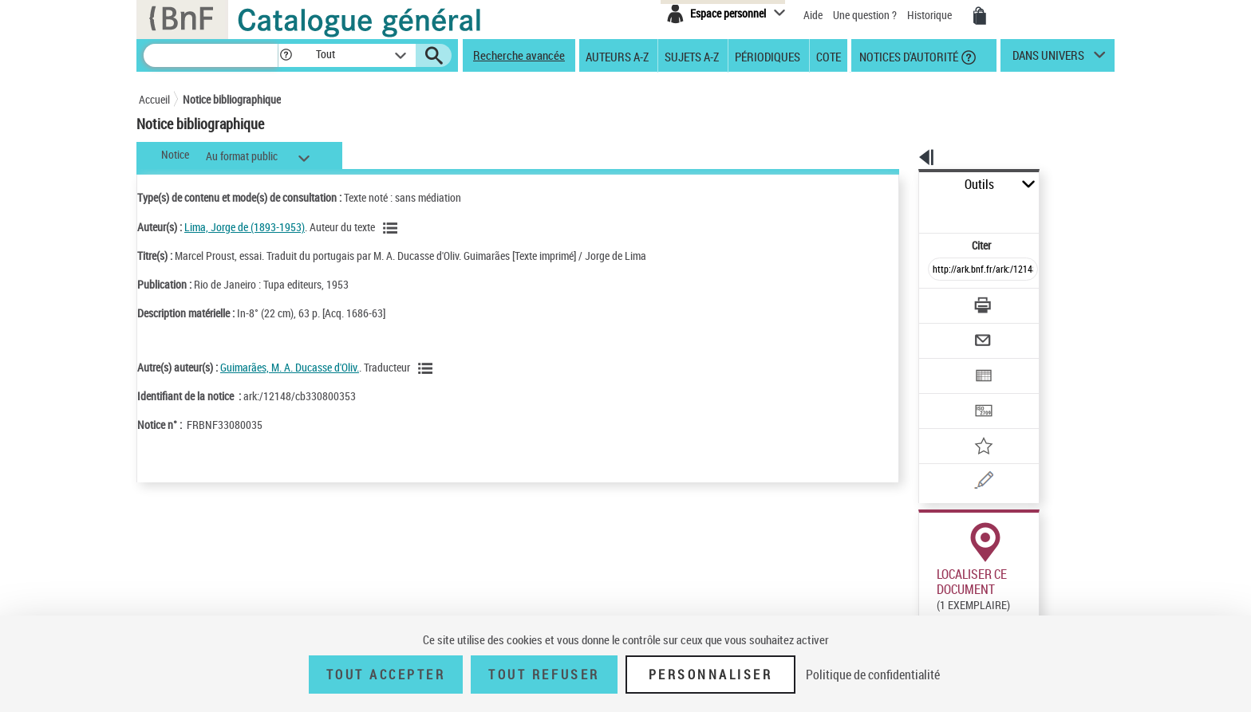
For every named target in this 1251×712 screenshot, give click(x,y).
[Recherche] (211, 55)
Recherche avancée (519, 55)
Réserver (931, 597)
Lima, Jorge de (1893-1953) (244, 226)
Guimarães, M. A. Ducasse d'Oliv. (289, 367)
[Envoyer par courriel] (938, 301)
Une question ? (865, 14)
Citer (913, 210)
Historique (930, 14)
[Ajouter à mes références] (948, 394)
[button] (285, 55)
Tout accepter (386, 674)
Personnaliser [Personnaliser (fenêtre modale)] (711, 674)
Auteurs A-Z (617, 56)
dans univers (1048, 59)
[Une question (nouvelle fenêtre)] (969, 425)
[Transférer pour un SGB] (945, 363)
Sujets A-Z (692, 56)
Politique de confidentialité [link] (873, 674)
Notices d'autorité (907, 56)
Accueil (154, 99)
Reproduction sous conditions (1041, 596)
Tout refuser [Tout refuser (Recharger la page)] (543, 674)
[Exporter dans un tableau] (949, 332)
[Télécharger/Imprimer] (941, 270)
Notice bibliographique (232, 99)
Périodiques (767, 56)
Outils (901, 184)
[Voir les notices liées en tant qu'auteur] (392, 228)
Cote (828, 56)
